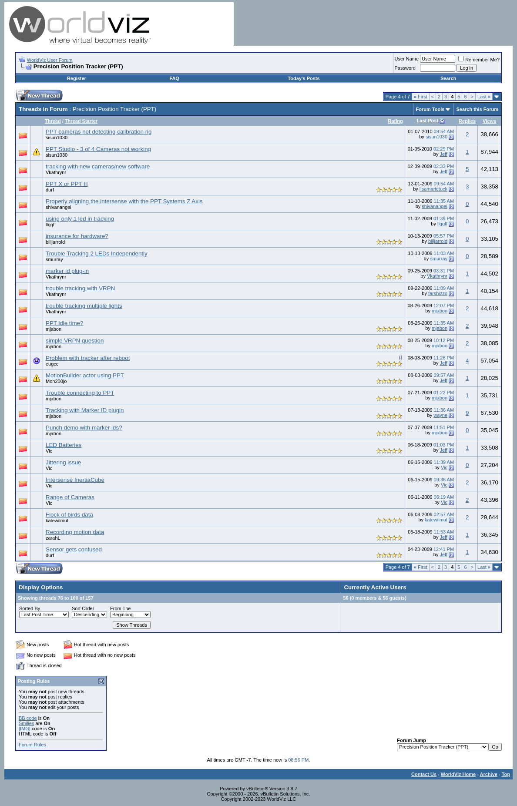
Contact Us (423, 774)
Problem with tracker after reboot (88, 358)
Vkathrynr (56, 172)
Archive (488, 774)
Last (483, 96)
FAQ (174, 78)
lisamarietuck (433, 188)
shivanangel (58, 207)
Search (448, 78)
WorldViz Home (458, 774)
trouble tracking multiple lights (84, 305)
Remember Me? (479, 59)
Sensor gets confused (74, 549)
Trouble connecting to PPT (80, 393)
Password (405, 68)
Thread (53, 121)
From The (120, 608)
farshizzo (437, 293)
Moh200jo (56, 381)
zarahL (53, 538)
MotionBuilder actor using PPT (85, 375)
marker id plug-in (67, 271)
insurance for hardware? (77, 236)
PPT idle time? (64, 323)
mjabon (439, 310)
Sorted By (29, 608)
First (420, 96)
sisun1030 (56, 137)
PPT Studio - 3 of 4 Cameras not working (98, 149)
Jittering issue (63, 462)
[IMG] (24, 728)
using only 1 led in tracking (80, 218)
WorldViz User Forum (50, 60)
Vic (49, 450)
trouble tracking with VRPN (80, 288)
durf (50, 189)
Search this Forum (477, 109)
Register (76, 78)
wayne (440, 415)
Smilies (26, 723)
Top (506, 774)
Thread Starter (81, 121)
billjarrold (55, 242)
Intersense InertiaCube (75, 480)
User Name (407, 58)
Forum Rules (32, 744)
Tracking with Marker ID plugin (85, 410)
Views (489, 121)
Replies (467, 121)
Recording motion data (75, 532)
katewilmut (57, 520)
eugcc (52, 363)
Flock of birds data (69, 514)
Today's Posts (303, 78)
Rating (395, 121)
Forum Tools (430, 109)
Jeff (444, 154)
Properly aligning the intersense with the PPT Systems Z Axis (124, 201)
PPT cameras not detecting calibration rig (99, 131)
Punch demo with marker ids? (84, 427)
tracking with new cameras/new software (98, 166)
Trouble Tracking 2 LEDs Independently (97, 253)
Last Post (428, 120)
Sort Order (83, 608)
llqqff (51, 224)
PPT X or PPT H (67, 184)
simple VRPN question (75, 340)
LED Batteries (63, 445)
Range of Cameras (70, 497)
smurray (54, 259)
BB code (28, 718)
